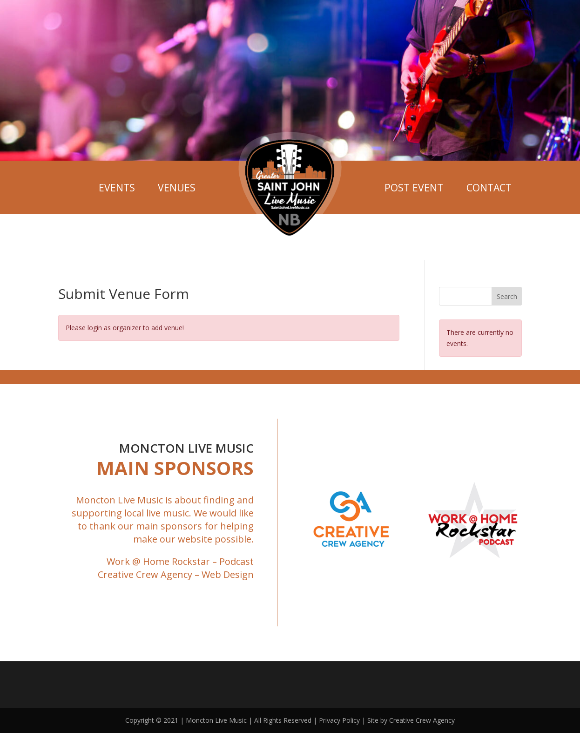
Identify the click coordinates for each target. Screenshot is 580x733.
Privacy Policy (339, 720)
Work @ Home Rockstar (158, 561)
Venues (177, 187)
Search (507, 296)
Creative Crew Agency (145, 574)
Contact (489, 187)
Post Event (413, 187)
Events (117, 187)
